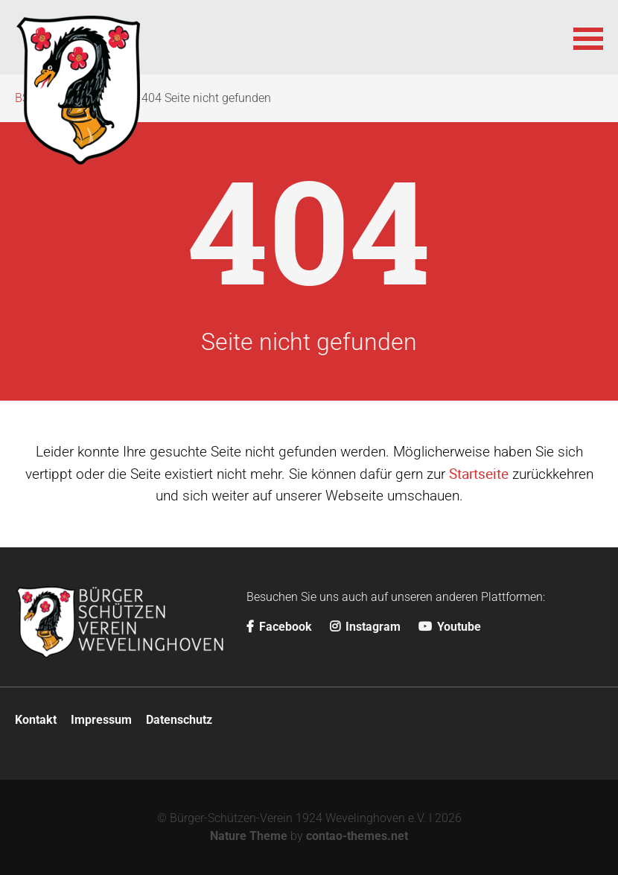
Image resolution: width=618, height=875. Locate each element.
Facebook (279, 627)
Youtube (449, 627)
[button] (588, 37)
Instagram (365, 627)
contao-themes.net (357, 836)
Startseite (479, 473)
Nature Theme (248, 836)
